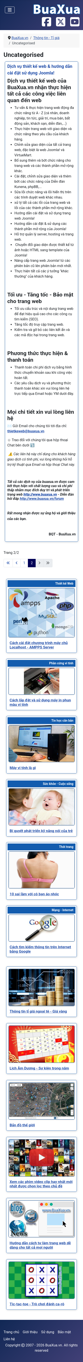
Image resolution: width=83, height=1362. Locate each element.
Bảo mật (64, 1332)
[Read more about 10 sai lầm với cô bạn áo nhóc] (41, 870)
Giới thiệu (30, 1332)
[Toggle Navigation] (10, 10)
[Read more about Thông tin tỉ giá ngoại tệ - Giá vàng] (41, 987)
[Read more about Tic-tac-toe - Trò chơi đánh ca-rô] (41, 1280)
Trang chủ (11, 1332)
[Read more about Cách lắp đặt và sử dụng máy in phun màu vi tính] (41, 681)
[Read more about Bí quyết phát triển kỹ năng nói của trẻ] (41, 807)
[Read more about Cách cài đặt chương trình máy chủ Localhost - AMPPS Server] (41, 612)
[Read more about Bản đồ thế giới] (41, 1101)
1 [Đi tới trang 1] (24, 563)
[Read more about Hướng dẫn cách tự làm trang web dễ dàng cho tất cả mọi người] (41, 1219)
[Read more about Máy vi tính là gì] (41, 743)
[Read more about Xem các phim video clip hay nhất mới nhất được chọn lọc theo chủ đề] (41, 1158)
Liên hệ (9, 1339)
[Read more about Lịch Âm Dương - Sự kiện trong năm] (41, 1044)
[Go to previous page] (17, 563)
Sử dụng (47, 1332)
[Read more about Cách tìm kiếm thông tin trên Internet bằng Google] (41, 928)
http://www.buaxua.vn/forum (42, 499)
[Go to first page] (8, 563)
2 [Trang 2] (32, 563)
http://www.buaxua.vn (40, 494)
